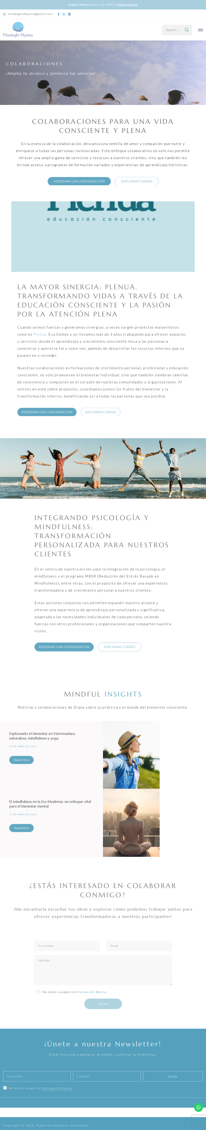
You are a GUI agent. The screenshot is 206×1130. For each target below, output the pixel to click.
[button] (79, 184)
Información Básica (90, 995)
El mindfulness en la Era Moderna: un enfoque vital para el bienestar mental (50, 807)
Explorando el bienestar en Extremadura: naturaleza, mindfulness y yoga (42, 739)
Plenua (39, 337)
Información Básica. (57, 1099)
